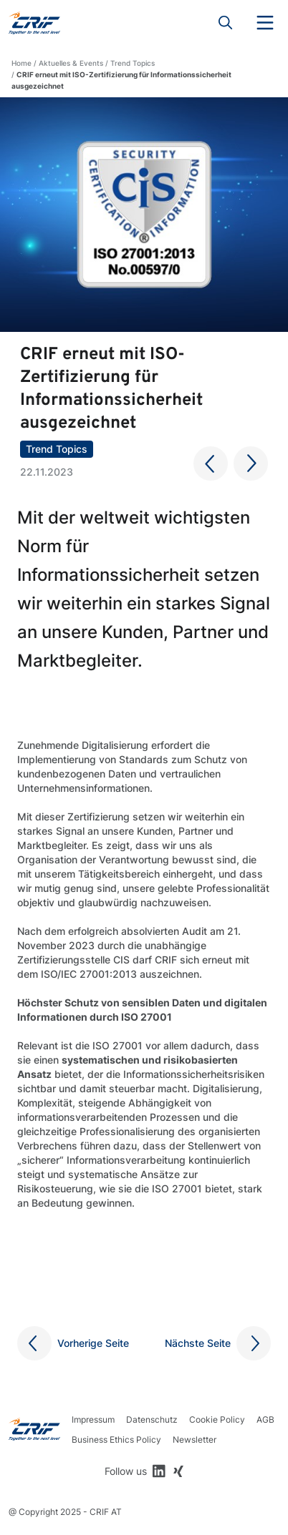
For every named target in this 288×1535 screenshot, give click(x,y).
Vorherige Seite (93, 1343)
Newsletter (194, 1439)
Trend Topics (132, 63)
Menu (265, 23)
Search (225, 23)
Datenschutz (152, 1419)
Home (21, 63)
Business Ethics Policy (116, 1439)
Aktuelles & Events (71, 63)
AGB (265, 1419)
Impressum (93, 1419)
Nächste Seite (198, 1343)
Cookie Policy (217, 1419)
